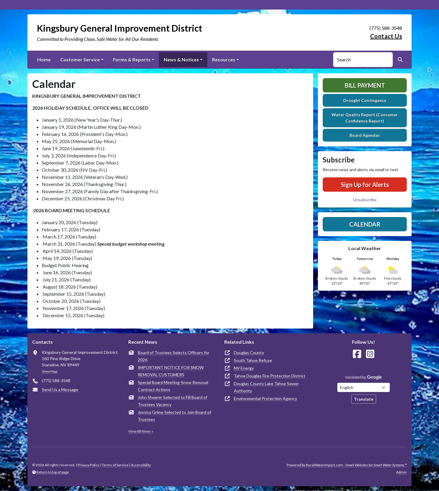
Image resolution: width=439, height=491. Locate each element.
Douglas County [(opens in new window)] (249, 352)
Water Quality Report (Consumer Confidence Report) (365, 117)
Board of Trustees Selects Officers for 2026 (173, 356)
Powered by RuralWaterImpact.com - (347, 465)
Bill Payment (365, 85)
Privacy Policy (88, 465)
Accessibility (141, 465)
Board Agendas (365, 135)
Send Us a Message (60, 389)
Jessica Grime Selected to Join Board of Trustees (174, 416)
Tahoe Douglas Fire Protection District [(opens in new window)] (269, 375)
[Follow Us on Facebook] (357, 354)
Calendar (365, 224)
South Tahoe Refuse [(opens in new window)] (253, 360)
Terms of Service (115, 465)
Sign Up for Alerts (365, 184)
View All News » (140, 431)
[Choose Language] (363, 387)
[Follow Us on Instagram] (370, 354)
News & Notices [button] (181, 59)
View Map (49, 371)
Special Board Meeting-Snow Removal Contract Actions (173, 386)
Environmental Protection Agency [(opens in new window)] (265, 398)
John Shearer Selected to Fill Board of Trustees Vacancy (172, 401)
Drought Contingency (364, 100)
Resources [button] (223, 59)
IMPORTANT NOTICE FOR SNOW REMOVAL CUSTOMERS (171, 371)
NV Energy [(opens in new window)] (244, 368)
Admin (401, 472)
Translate (363, 399)
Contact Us (386, 36)
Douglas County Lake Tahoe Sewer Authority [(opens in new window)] (266, 387)
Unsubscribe (365, 199)
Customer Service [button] (80, 59)
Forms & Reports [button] (132, 59)
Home (44, 59)
